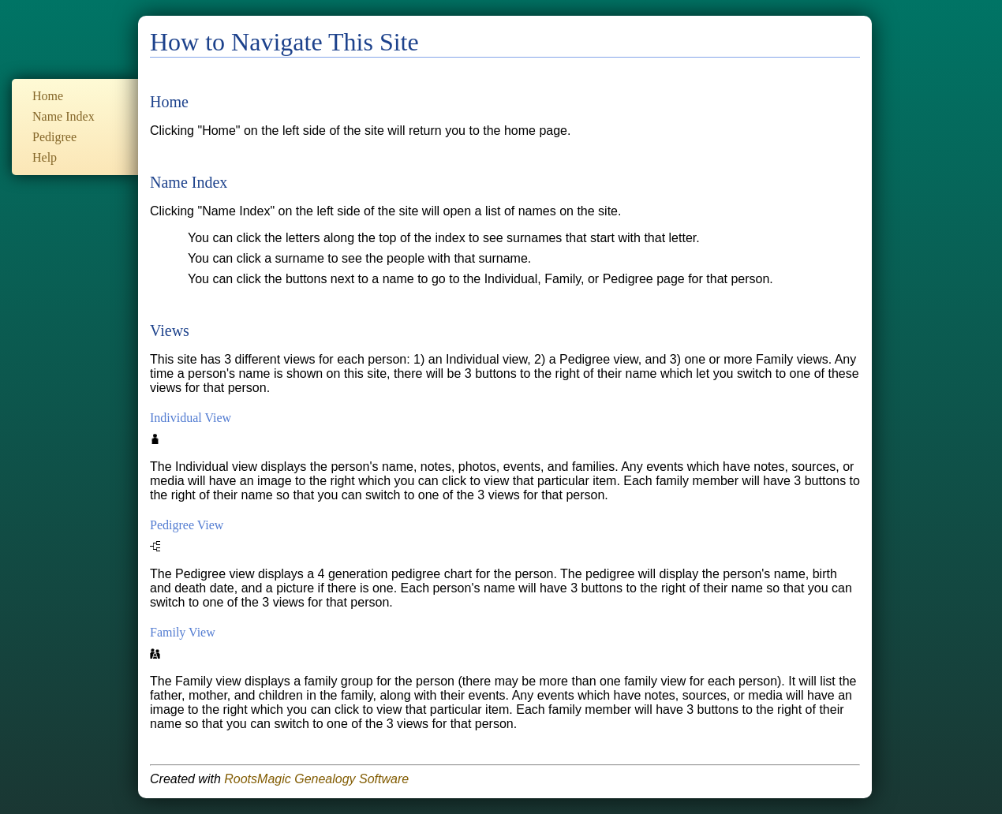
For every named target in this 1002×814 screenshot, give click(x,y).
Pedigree (54, 137)
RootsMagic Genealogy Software (316, 779)
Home (47, 96)
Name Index (63, 116)
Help (44, 157)
